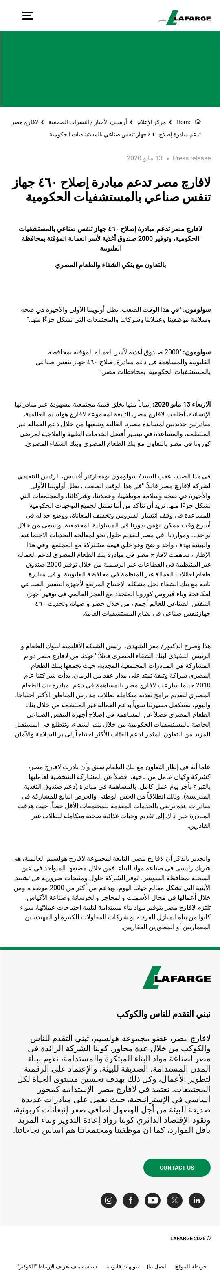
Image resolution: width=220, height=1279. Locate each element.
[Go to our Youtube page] (154, 1200)
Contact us (176, 1167)
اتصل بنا (157, 1266)
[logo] (188, 17)
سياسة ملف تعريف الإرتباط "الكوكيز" (57, 1266)
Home (183, 122)
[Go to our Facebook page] (132, 1200)
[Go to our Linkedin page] (198, 1200)
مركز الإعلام (151, 122)
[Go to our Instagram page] (110, 1200)
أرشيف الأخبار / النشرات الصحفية (87, 122)
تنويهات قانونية (122, 1266)
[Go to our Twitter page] (176, 1200)
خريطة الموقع (190, 1266)
